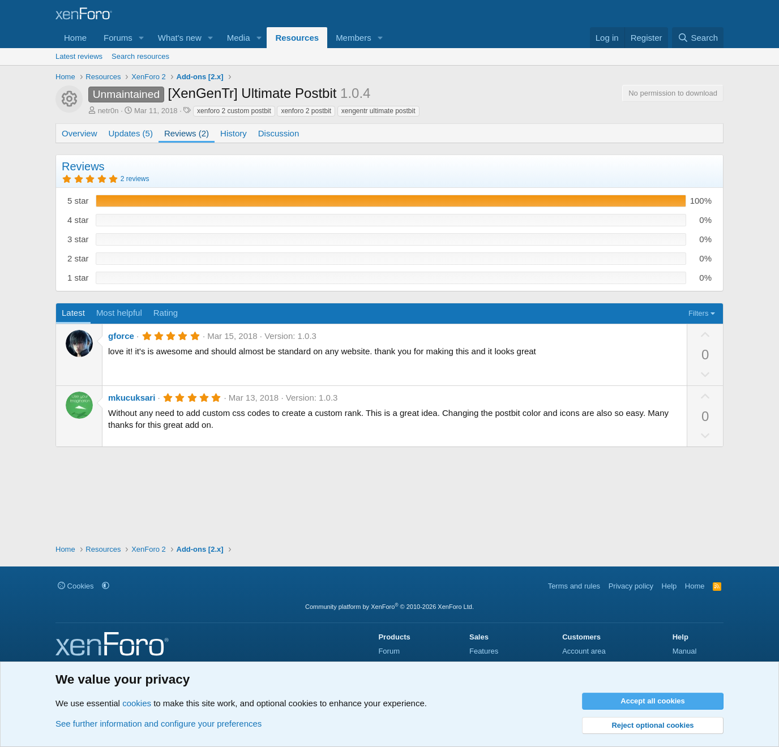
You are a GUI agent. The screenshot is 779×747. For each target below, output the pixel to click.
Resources (297, 37)
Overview (79, 133)
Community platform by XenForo (389, 606)
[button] (141, 37)
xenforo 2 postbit (306, 111)
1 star (78, 277)
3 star (78, 239)
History (233, 133)
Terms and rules (574, 586)
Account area (584, 651)
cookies (136, 703)
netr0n (108, 110)
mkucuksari (131, 397)
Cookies (76, 586)
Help (669, 586)
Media (238, 37)
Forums (118, 37)
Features (483, 651)
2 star (78, 258)
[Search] (698, 37)
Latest (73, 312)
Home (75, 37)
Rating (165, 312)
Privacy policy (631, 586)
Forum (389, 651)
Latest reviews (78, 56)
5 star (78, 200)
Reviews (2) (186, 133)
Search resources (140, 56)
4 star (78, 220)
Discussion (278, 133)
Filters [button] (698, 313)
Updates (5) (131, 133)
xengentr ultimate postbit (378, 111)
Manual (685, 651)
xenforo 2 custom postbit (234, 111)
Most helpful (119, 312)
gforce (121, 336)
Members (353, 37)
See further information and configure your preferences (158, 723)
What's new (180, 37)
